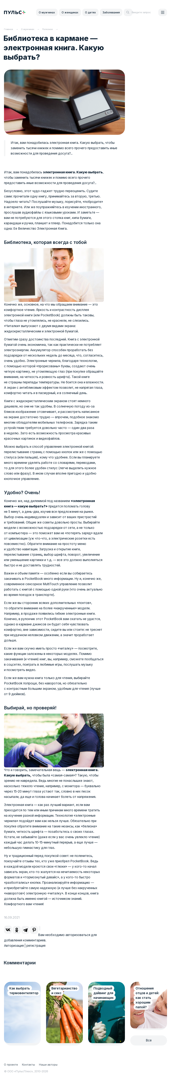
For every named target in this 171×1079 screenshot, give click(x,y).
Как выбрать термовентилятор (23, 990)
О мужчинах (47, 12)
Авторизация (14, 946)
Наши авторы (48, 1064)
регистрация (35, 946)
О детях (90, 12)
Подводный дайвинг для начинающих (104, 993)
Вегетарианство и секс (64, 990)
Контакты (28, 1064)
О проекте (11, 1064)
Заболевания (111, 12)
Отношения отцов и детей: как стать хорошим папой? (147, 997)
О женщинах (70, 12)
